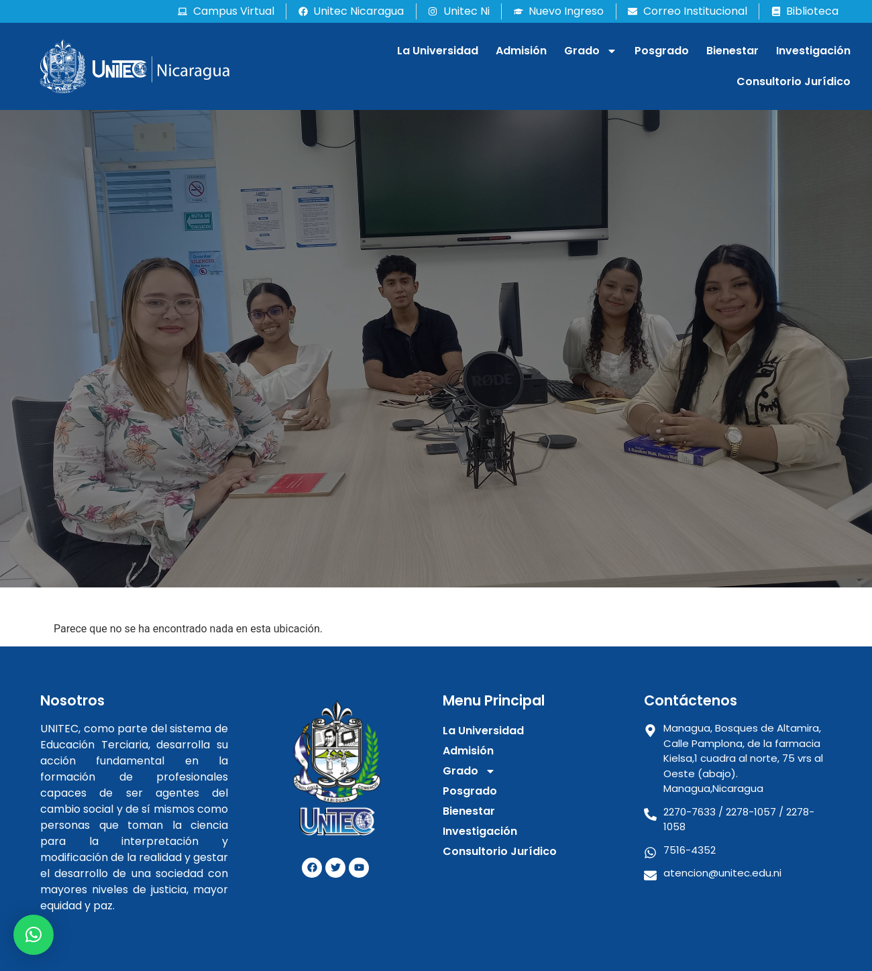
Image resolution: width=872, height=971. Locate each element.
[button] (33, 935)
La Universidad (437, 50)
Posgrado (662, 50)
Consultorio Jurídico (794, 81)
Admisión (521, 50)
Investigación (813, 50)
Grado (590, 51)
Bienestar (732, 50)
